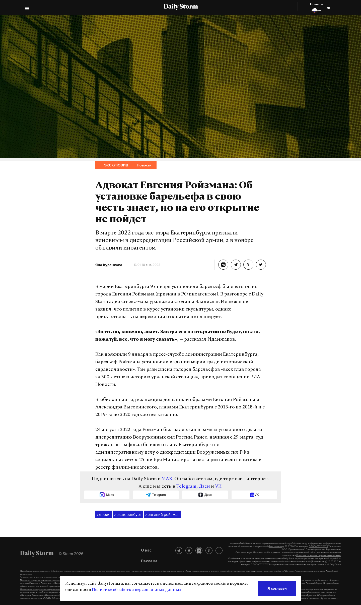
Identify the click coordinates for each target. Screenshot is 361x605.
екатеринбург (127, 514)
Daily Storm (181, 7)
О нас (146, 550)
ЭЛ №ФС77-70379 (318, 546)
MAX (167, 479)
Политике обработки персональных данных (136, 590)
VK (218, 486)
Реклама (149, 561)
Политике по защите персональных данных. (318, 555)
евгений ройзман (162, 514)
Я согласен (277, 588)
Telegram (186, 486)
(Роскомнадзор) (276, 546)
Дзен (204, 486)
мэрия (103, 514)
